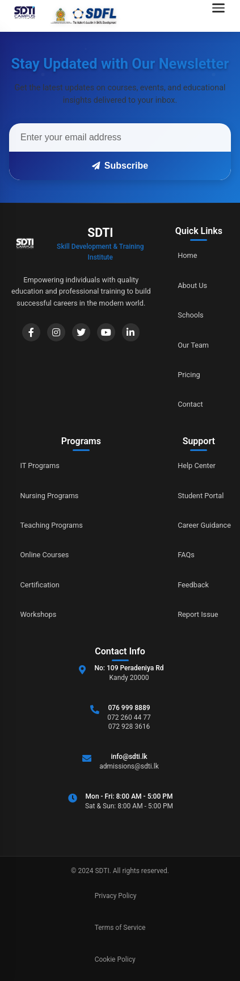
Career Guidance (204, 525)
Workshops (38, 614)
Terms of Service (120, 928)
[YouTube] (106, 332)
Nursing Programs (49, 495)
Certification (40, 585)
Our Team (193, 345)
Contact (190, 404)
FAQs (186, 554)
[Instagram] (56, 332)
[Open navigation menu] (221, 16)
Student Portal (201, 495)
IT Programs (40, 465)
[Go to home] (62, 16)
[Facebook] (31, 332)
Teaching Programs (51, 525)
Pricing (189, 374)
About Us (192, 285)
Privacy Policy (116, 896)
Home (187, 255)
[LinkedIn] (131, 332)
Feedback (193, 585)
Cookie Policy (115, 959)
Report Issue (198, 614)
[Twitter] (81, 332)
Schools (191, 315)
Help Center (197, 465)
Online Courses (44, 554)
